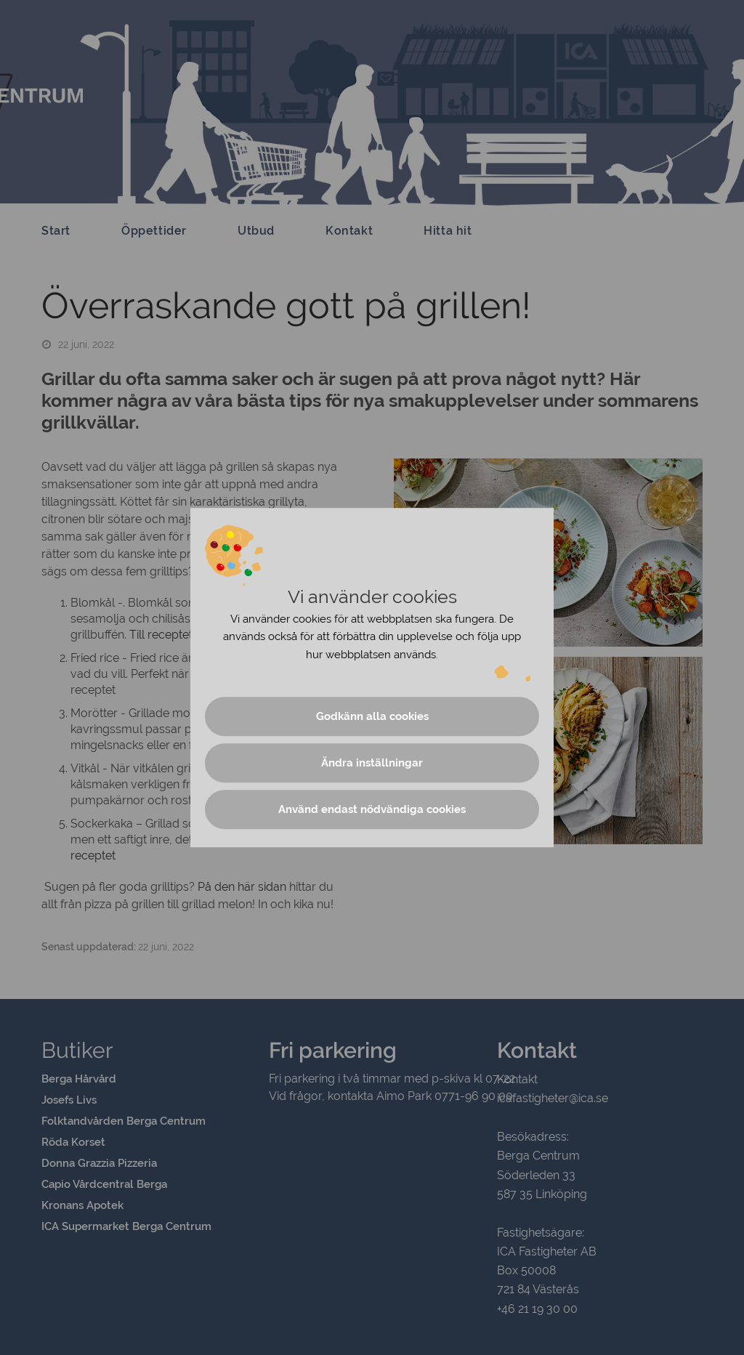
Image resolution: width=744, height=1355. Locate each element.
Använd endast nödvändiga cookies (372, 809)
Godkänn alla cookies (372, 716)
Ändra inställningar (372, 762)
